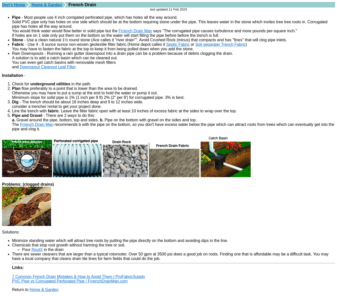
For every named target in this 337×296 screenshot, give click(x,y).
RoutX (37, 249)
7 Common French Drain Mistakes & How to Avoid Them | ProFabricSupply (78, 276)
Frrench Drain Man (135, 31)
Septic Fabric (177, 44)
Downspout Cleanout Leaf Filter (48, 67)
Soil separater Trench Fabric (220, 44)
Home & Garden (47, 5)
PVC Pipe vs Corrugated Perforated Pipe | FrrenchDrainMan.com (70, 281)
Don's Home (13, 5)
